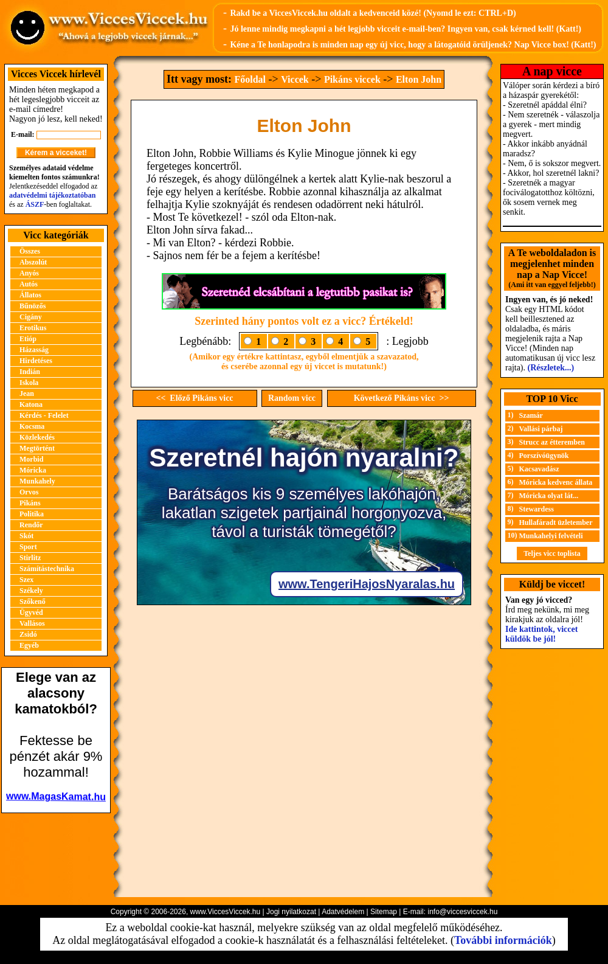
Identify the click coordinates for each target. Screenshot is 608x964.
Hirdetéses (35, 360)
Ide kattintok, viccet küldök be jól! (541, 634)
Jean (26, 393)
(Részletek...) (551, 367)
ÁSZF (35, 204)
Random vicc (292, 398)
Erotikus (32, 328)
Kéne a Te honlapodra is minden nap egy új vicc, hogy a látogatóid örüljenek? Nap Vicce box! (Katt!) (413, 44)
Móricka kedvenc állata (556, 482)
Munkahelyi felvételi (551, 536)
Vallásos (32, 623)
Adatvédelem (343, 911)
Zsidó (28, 634)
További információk (503, 940)
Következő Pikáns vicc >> (401, 398)
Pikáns (30, 503)
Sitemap (383, 911)
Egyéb (29, 645)
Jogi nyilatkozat (291, 911)
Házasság (34, 349)
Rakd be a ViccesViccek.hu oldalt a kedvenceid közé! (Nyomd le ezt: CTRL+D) (373, 13)
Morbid (31, 459)
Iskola (28, 382)
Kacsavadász (539, 469)
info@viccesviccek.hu (462, 911)
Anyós (29, 273)
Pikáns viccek (352, 79)
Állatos (30, 295)
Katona (31, 404)
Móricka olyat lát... (549, 495)
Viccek (295, 79)
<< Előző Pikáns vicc (194, 398)
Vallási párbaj (541, 429)
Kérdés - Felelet (44, 415)
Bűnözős (32, 306)
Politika (31, 514)
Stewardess (536, 509)
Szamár (531, 415)
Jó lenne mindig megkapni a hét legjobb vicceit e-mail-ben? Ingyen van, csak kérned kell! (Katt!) (405, 28)
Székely (31, 590)
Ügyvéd (31, 612)
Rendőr (31, 525)
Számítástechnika (46, 568)
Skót (26, 536)
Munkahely (37, 481)
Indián (29, 371)
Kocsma (31, 426)
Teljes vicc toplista (552, 553)
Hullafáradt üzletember (556, 522)
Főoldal (250, 79)
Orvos (28, 492)
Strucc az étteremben (552, 442)
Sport (28, 547)
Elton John (418, 79)
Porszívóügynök (544, 455)
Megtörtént (37, 448)
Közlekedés (37, 437)
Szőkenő (32, 601)
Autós (28, 284)
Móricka (32, 470)
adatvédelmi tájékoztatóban (52, 195)
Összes (29, 251)
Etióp (27, 339)
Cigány (30, 317)
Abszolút (33, 262)
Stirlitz (30, 557)
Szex (26, 579)
